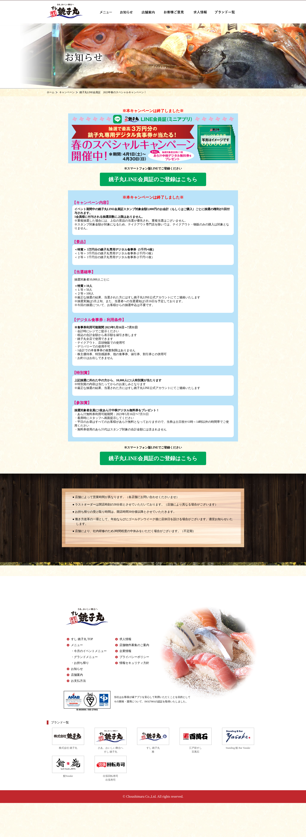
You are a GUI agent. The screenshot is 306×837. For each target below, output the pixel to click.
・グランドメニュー (84, 657)
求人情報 (125, 639)
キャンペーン (67, 92)
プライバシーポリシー (134, 657)
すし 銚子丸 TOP (82, 639)
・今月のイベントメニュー (89, 651)
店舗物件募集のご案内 (134, 645)
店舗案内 (77, 674)
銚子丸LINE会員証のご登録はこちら (153, 179)
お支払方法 (78, 680)
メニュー (77, 645)
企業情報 (125, 651)
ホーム (50, 92)
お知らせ (77, 668)
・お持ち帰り (80, 663)
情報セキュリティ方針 (134, 663)
